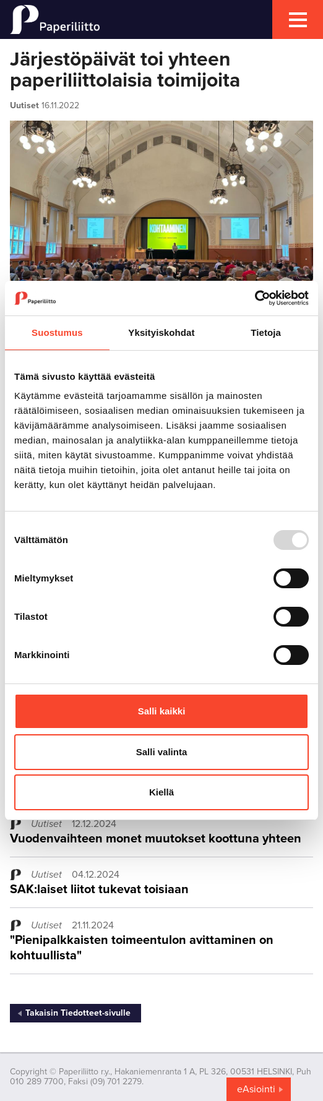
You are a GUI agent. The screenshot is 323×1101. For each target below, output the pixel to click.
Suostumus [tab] (57, 332)
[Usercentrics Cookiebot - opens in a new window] (254, 298)
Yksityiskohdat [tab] (161, 332)
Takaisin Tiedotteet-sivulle (78, 1013)
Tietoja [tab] (266, 332)
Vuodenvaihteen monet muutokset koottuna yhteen (155, 838)
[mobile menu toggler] (297, 19)
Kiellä (161, 792)
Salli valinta (161, 752)
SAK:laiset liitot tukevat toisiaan (99, 889)
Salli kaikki (162, 711)
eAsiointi (256, 1089)
